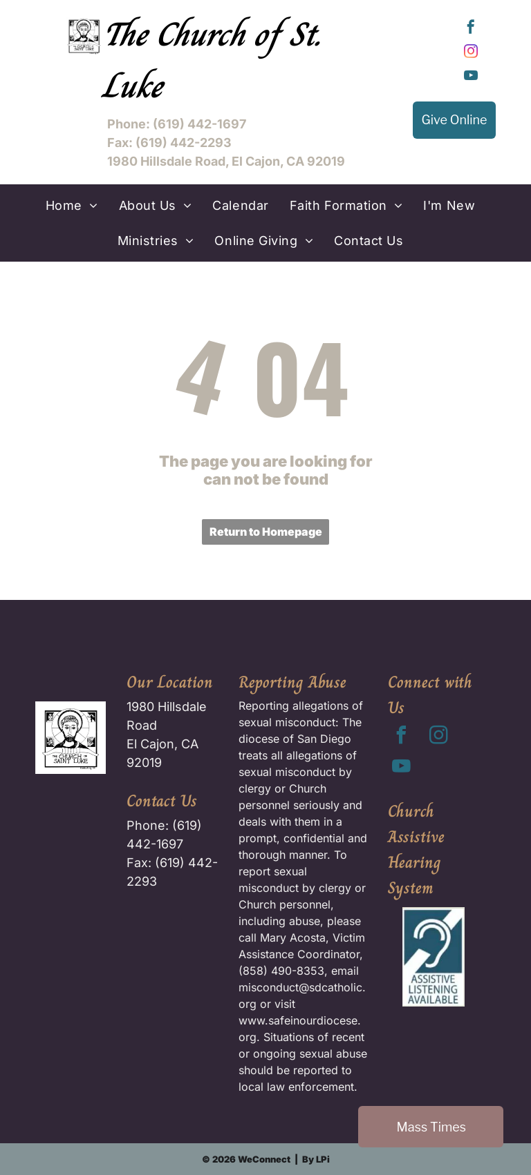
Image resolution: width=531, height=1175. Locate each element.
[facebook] (470, 29)
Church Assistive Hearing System (416, 849)
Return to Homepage (265, 531)
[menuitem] (72, 205)
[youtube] (470, 77)
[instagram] (470, 53)
